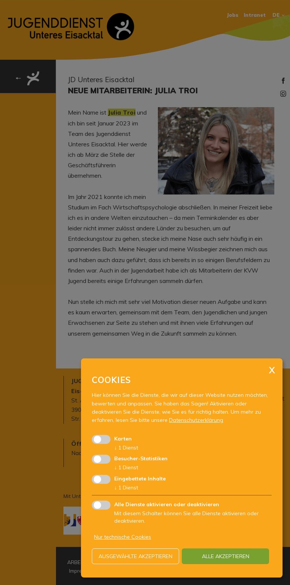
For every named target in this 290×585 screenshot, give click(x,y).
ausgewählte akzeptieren (135, 556)
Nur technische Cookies (122, 536)
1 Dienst (126, 447)
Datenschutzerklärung (196, 420)
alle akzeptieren (225, 556)
